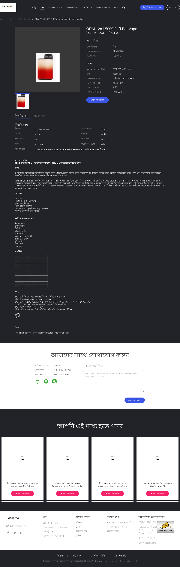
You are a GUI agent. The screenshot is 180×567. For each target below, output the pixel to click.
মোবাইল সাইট (121, 556)
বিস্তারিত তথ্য (21, 115)
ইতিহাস (79, 522)
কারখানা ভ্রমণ (72, 7)
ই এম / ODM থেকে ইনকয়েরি (119, 522)
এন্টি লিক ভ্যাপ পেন (62, 333)
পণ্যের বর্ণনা (40, 115)
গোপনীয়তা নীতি (98, 556)
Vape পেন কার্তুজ (50, 522)
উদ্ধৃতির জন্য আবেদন (152, 7)
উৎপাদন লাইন (113, 531)
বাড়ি (34, 7)
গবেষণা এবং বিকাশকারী (117, 526)
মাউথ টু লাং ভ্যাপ (50, 531)
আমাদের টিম (81, 531)
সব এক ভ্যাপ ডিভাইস (23, 333)
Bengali (173, 7)
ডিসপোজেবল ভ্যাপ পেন (53, 535)
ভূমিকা (78, 535)
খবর (116, 7)
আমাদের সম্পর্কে (55, 7)
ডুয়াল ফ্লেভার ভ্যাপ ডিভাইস (43, 333)
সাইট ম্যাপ (76, 556)
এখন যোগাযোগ (97, 100)
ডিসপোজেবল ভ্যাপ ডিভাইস (55, 527)
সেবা (78, 526)
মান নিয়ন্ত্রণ (87, 7)
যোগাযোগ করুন (103, 7)
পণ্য (42, 7)
